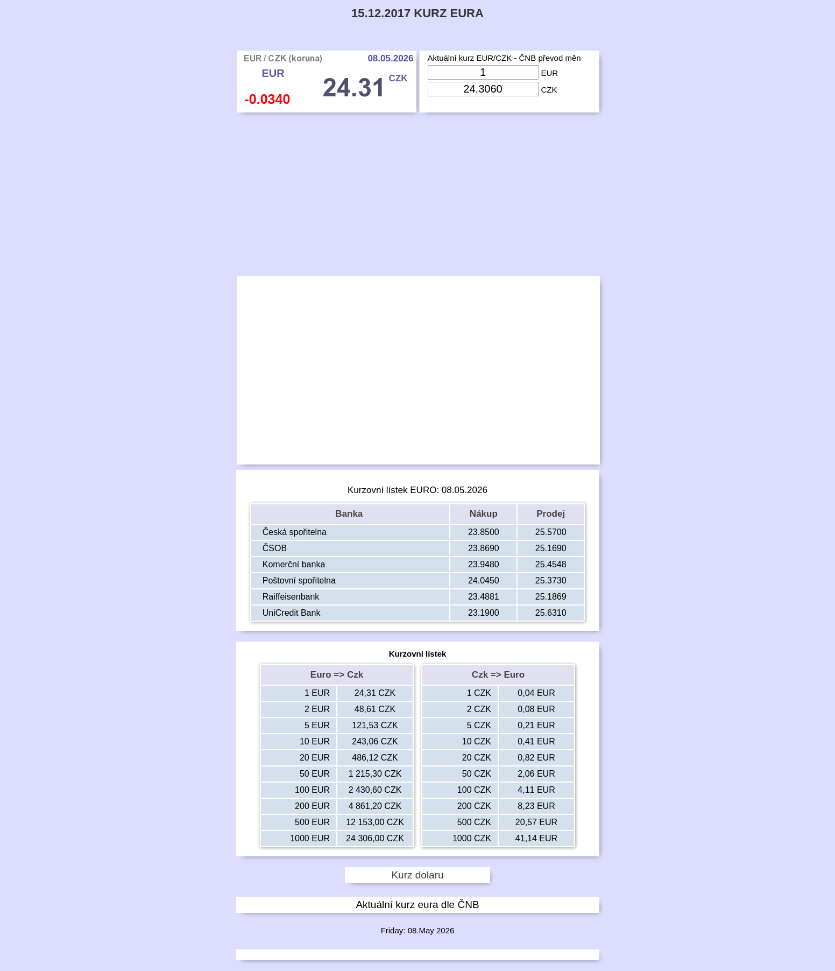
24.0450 (483, 580)
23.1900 (483, 612)
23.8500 (483, 532)
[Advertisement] (417, 197)
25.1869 (551, 596)
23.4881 (483, 596)
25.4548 (551, 564)
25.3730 (551, 580)
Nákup (484, 514)
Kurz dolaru (417, 875)
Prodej (550, 514)
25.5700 (551, 532)
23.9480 (483, 564)
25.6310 (551, 612)
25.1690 (551, 548)
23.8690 (483, 548)
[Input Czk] (483, 89)
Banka (350, 514)
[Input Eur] (483, 72)
